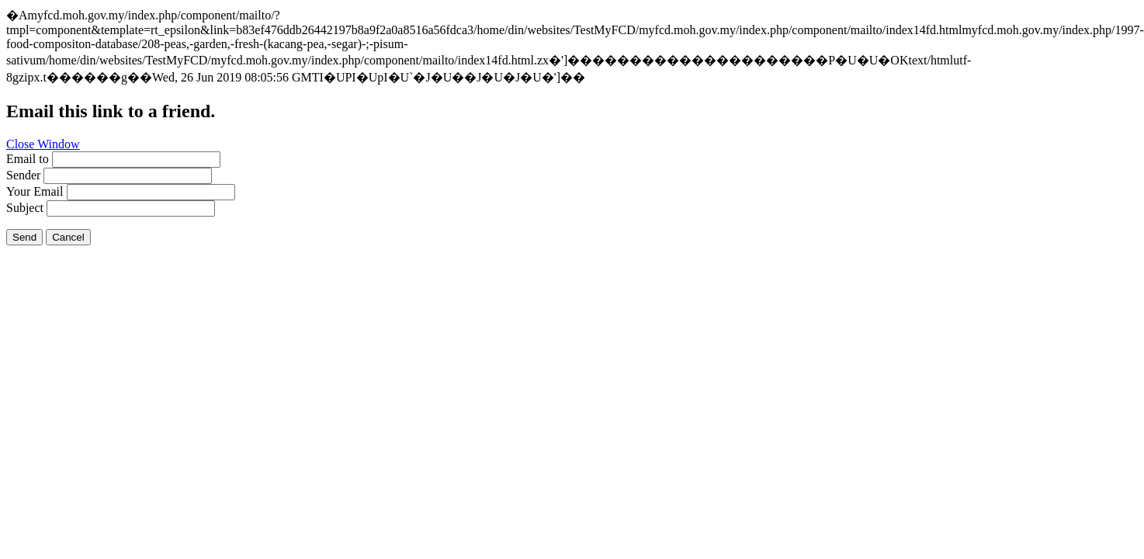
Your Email (35, 191)
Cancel (68, 237)
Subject (24, 207)
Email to (27, 158)
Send (24, 237)
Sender (23, 175)
